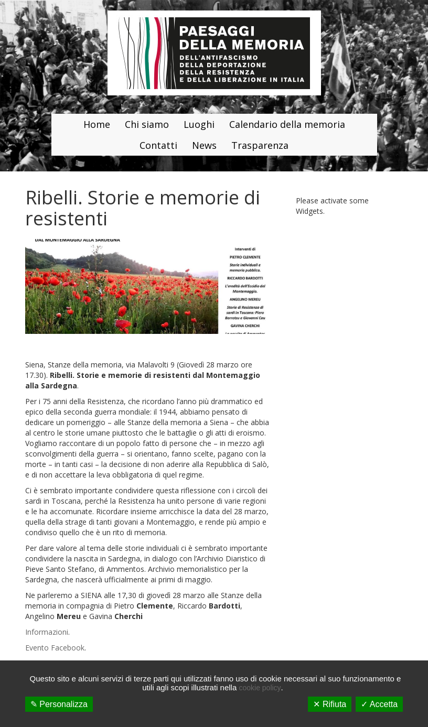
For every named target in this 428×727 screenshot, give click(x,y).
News (204, 145)
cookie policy (260, 687)
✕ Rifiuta (329, 704)
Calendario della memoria (287, 124)
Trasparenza (259, 145)
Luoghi (199, 124)
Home (96, 124)
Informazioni (46, 632)
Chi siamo (147, 124)
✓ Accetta (379, 704)
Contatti (158, 145)
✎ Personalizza (59, 704)
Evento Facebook (54, 648)
